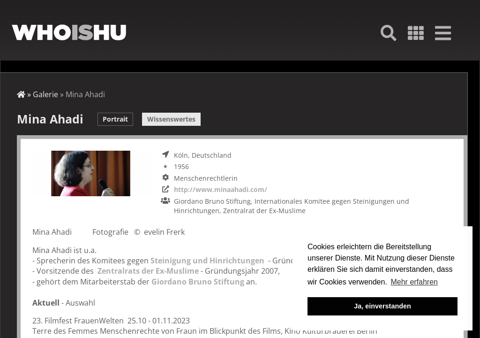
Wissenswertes (171, 119)
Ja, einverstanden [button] (382, 306)
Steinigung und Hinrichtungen (207, 260)
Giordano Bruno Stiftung (197, 282)
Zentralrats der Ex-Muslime (148, 271)
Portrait (115, 119)
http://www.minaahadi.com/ (220, 189)
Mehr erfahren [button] (414, 282)
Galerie (45, 94)
